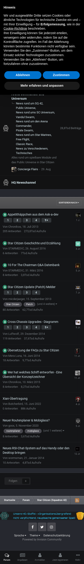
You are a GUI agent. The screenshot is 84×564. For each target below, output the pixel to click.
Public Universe (25, 108)
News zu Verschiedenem (31, 148)
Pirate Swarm (24, 130)
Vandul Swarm (25, 117)
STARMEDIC (16, 248)
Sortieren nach (69, 202)
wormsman (15, 458)
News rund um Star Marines (33, 135)
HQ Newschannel (23, 182)
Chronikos (14, 226)
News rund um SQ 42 (29, 103)
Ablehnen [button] (23, 544)
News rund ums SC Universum (35, 112)
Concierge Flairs (28, 169)
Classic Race (24, 144)
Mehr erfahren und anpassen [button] (42, 555)
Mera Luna (15, 355)
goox (11, 425)
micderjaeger (16, 299)
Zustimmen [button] (61, 544)
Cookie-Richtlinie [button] (15, 498)
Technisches (24, 153)
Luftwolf (13, 333)
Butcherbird (15, 403)
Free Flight (22, 139)
